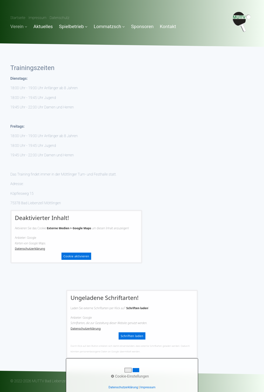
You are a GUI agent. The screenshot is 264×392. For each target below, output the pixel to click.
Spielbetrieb (73, 26)
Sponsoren (142, 26)
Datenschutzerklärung (30, 249)
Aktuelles (43, 26)
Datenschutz (59, 18)
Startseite (17, 18)
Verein (18, 26)
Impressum (37, 18)
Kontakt (168, 26)
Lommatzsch (109, 26)
